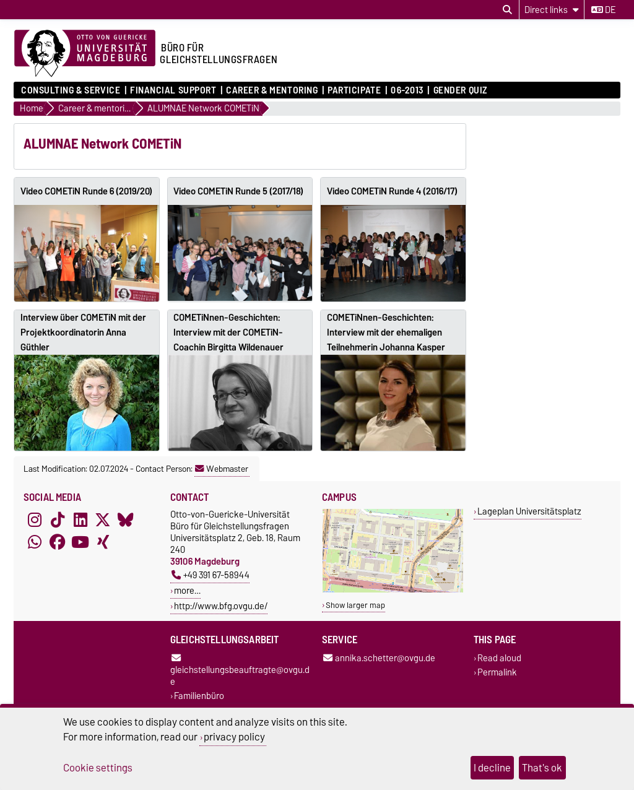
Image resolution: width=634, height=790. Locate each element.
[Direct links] (551, 9)
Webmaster (221, 468)
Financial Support (173, 90)
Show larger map (355, 605)
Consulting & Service (70, 90)
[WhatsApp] (35, 542)
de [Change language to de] (603, 9)
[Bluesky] (126, 519)
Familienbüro (199, 696)
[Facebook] (57, 542)
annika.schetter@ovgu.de (379, 658)
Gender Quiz (460, 90)
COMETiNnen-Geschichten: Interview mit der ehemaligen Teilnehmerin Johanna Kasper (386, 332)
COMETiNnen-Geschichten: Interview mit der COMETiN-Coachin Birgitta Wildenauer (228, 332)
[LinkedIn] (80, 519)
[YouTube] (80, 542)
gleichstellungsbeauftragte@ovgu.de (240, 671)
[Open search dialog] (507, 9)
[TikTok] (57, 519)
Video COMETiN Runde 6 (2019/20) (86, 191)
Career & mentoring (272, 90)
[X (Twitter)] (103, 519)
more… (187, 590)
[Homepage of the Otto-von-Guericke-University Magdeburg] (85, 54)
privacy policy (234, 736)
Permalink (497, 673)
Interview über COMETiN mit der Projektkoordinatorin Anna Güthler (83, 332)
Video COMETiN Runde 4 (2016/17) (392, 191)
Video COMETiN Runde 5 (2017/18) (238, 191)
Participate (354, 90)
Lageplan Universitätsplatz (529, 511)
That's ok (542, 767)
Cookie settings (97, 767)
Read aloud (499, 658)
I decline (492, 767)
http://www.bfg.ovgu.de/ (220, 606)
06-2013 (407, 90)
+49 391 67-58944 (211, 575)
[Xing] (103, 542)
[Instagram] (35, 519)
